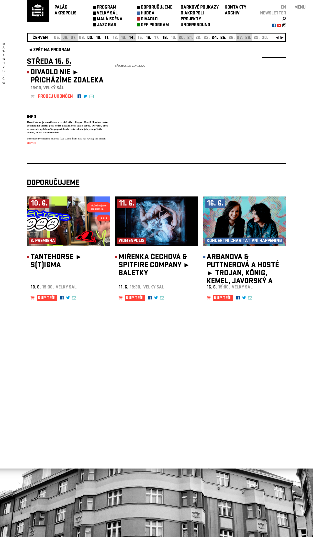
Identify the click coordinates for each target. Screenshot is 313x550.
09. (90, 38)
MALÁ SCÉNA (110, 19)
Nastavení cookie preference (46, 483)
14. (132, 38)
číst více (31, 142)
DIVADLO (149, 19)
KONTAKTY (235, 8)
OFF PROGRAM (155, 25)
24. (215, 38)
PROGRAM (106, 8)
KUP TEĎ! (47, 311)
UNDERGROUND (195, 25)
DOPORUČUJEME (156, 8)
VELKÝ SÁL (107, 13)
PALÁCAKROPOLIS (66, 10)
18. (165, 38)
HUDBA (148, 13)
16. (148, 38)
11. (107, 38)
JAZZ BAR (106, 25)
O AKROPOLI (192, 13)
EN (283, 8)
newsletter (273, 13)
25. (223, 38)
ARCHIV (232, 13)
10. (98, 38)
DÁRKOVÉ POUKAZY (200, 8)
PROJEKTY (191, 19)
